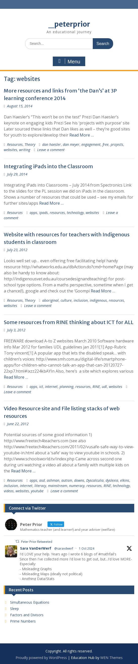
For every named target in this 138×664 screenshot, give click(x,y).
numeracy (76, 485)
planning (66, 386)
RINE (96, 386)
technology (75, 212)
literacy (40, 485)
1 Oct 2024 (86, 548)
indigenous (98, 300)
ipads (43, 212)
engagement (91, 144)
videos (9, 491)
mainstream (57, 485)
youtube (37, 491)
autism (66, 480)
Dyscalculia (95, 480)
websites (10, 149)
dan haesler (51, 144)
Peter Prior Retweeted (36, 542)
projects (117, 144)
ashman (53, 480)
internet (51, 386)
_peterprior (69, 24)
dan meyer (71, 144)
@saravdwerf (63, 548)
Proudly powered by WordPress (41, 657)
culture (66, 300)
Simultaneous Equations (29, 602)
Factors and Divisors (26, 614)
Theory (30, 144)
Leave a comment (51, 149)
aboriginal (50, 300)
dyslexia (112, 480)
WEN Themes (111, 657)
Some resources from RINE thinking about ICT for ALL (68, 322)
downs (79, 480)
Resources (15, 144)
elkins (124, 480)
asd (42, 480)
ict (41, 386)
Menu (68, 61)
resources (57, 212)
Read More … (81, 135)
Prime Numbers (23, 621)
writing (24, 149)
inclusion (81, 300)
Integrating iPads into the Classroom (48, 166)
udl (104, 386)
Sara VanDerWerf (35, 548)
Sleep (14, 608)
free (106, 144)
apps (33, 212)
